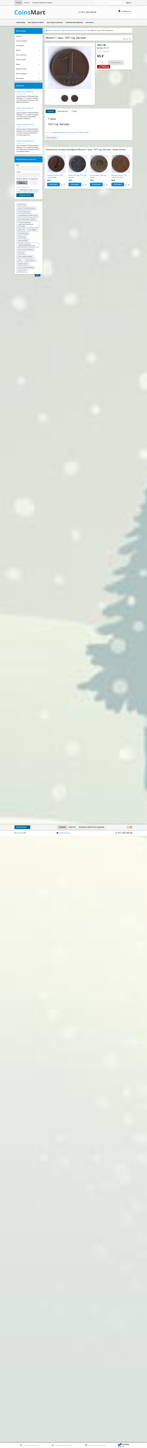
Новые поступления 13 (24, 141)
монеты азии (22, 236)
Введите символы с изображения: (27, 179)
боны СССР (21, 229)
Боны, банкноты (29, 55)
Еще (37, 275)
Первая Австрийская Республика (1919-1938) (75, 30)
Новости (26, 2)
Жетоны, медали (29, 73)
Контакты (90, 22)
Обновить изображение (22, 187)
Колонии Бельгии (23, 233)
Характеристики (62, 111)
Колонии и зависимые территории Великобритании (26, 244)
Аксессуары (29, 78)
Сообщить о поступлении (104, 66)
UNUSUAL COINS (21, 69)
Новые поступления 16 (24, 92)
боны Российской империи (26, 267)
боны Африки (33, 229)
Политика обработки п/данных (42, 2)
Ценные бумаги (29, 59)
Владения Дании (23, 263)
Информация (21, 827)
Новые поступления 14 (24, 124)
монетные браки (23, 240)
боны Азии (21, 253)
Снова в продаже (21, 41)
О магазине (20, 22)
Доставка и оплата (55, 22)
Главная (18, 2)
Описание (51, 111)
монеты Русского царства (25, 249)
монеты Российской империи (26, 208)
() (29, 1445)
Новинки (18, 36)
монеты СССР (22, 271)
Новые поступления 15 (24, 108)
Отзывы (74, 111)
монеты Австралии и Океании (26, 219)
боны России (22, 204)
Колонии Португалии (24, 211)
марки (20, 260)
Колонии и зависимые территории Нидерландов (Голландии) (25, 224)
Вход (128, 3)
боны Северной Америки (25, 256)
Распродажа (20, 45)
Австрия (57, 30)
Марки (29, 64)
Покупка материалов (74, 22)
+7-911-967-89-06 (87, 12)
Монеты (29, 50)
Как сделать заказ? (36, 22)
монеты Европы (30, 260)
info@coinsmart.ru (63, 833)
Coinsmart (19, 833)
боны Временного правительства (28, 215)
